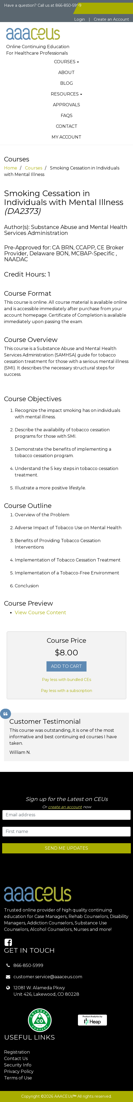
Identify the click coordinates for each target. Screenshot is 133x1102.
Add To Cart (66, 666)
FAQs (67, 115)
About (66, 72)
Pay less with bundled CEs (66, 679)
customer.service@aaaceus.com (47, 976)
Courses (65, 61)
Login (79, 19)
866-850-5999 (28, 965)
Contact (66, 126)
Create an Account (111, 19)
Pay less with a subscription (66, 690)
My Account (66, 137)
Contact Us (16, 1058)
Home (10, 168)
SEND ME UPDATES (66, 848)
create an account (65, 806)
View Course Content (40, 613)
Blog (66, 83)
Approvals (66, 104)
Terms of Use (18, 1077)
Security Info (17, 1065)
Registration (17, 1052)
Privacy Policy (19, 1071)
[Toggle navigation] (115, 29)
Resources (65, 94)
